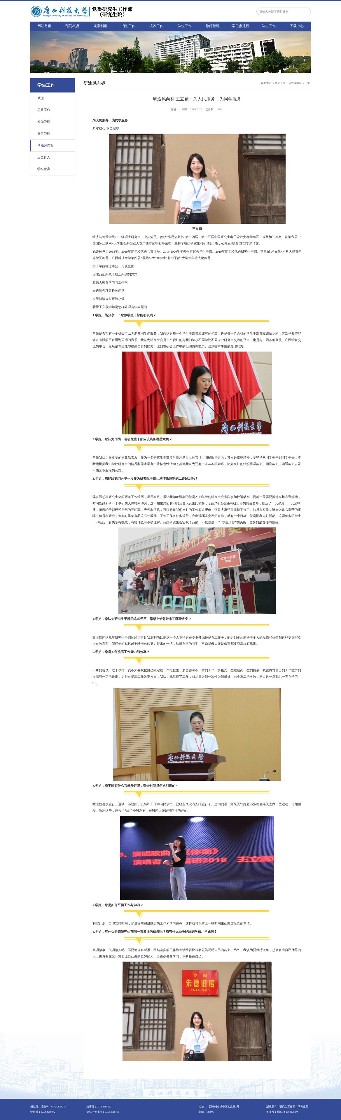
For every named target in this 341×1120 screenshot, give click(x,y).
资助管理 (43, 121)
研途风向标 (46, 145)
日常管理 (43, 133)
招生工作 (128, 26)
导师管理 (213, 26)
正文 (307, 83)
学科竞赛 (43, 169)
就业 (40, 98)
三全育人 (43, 157)
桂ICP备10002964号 (287, 1111)
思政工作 (43, 109)
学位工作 (185, 26)
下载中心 (297, 26)
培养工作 (156, 26)
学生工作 (269, 26)
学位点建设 (240, 26)
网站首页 (44, 26)
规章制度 (100, 26)
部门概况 (72, 26)
